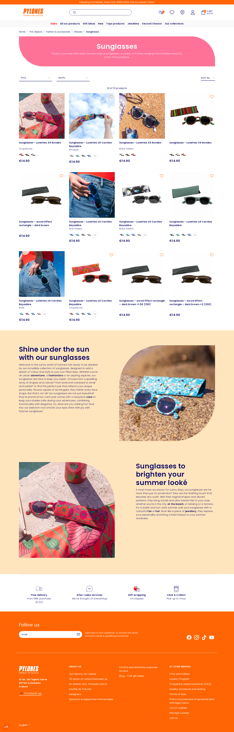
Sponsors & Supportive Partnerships (91, 699)
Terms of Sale (177, 694)
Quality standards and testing (187, 689)
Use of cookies (178, 708)
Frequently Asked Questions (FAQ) (190, 684)
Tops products (115, 23)
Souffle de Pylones (80, 689)
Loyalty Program (179, 679)
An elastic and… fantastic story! (88, 684)
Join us (173, 718)
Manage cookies (179, 713)
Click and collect (179, 674)
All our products (70, 23)
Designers (75, 694)
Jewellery (133, 23)
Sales (53, 23)
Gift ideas (89, 23)
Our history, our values (82, 674)
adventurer (38, 375)
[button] (6, 727)
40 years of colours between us (88, 679)
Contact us (32, 693)
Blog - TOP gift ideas (131, 676)
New (100, 23)
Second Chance (152, 23)
